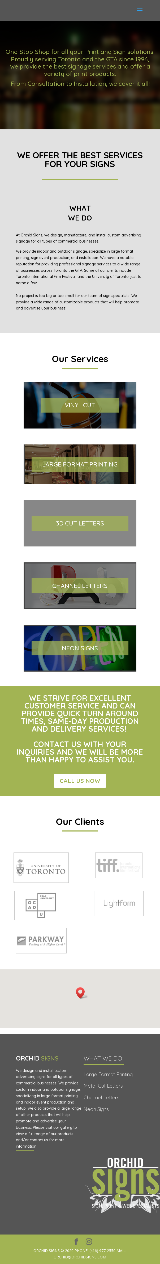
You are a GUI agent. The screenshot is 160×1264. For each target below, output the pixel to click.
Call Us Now (80, 780)
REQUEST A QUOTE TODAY (80, 104)
